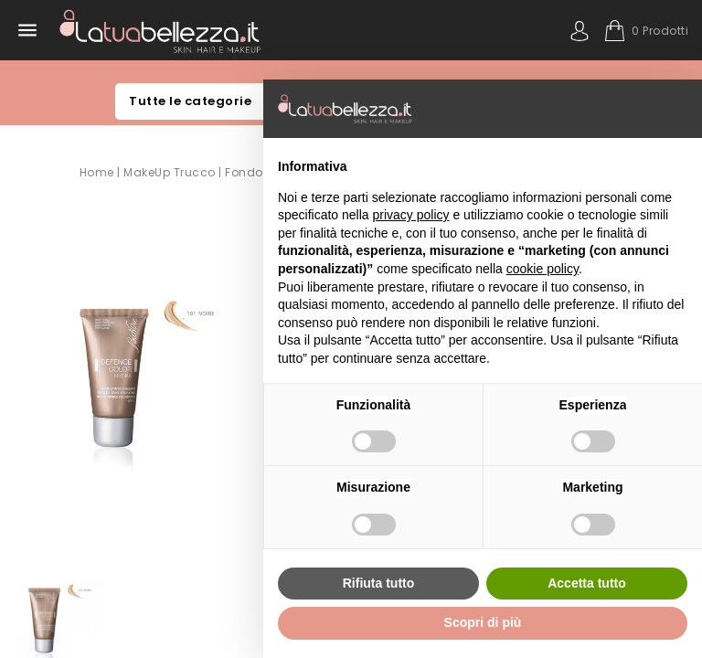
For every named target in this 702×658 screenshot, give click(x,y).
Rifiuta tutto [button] (379, 583)
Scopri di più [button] (483, 622)
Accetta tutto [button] (587, 583)
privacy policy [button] (411, 214)
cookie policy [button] (542, 268)
